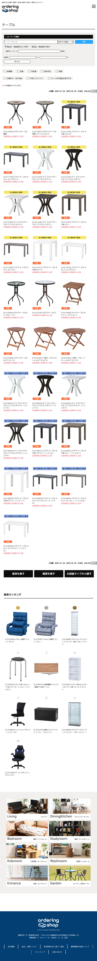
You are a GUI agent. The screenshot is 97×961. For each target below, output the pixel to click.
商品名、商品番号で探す (40, 47)
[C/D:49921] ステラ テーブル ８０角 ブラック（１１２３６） (44, 452)
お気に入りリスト (36, 78)
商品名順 (87, 91)
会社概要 (11, 946)
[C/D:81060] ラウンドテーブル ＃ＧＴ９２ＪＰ (15, 359)
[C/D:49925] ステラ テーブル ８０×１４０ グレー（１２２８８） (73, 499)
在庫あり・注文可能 (14, 78)
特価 (60, 71)
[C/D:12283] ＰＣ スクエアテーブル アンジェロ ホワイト (15, 223)
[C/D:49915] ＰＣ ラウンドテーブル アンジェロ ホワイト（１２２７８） (15, 405)
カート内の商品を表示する (61, 78)
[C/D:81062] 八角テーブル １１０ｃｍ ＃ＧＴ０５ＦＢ (73, 359)
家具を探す (18, 573)
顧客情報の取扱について (80, 946)
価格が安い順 (60, 91)
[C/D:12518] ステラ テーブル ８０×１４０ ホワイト (73, 268)
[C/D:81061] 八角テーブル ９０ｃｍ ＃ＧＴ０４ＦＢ (44, 359)
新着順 (80, 91)
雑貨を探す (48, 573)
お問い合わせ (57, 952)
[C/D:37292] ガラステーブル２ (44, 312)
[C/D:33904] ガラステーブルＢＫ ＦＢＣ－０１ (15, 313)
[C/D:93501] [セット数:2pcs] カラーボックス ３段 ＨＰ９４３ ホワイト (74, 686)
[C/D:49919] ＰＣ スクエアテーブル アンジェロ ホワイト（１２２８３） (73, 405)
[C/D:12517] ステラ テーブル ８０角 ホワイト (44, 268)
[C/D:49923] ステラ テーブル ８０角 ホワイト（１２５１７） (15, 499)
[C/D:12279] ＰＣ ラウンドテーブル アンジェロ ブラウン (73, 178)
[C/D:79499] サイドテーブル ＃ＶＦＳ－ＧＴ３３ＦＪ (73, 313)
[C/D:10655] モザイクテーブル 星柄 (15, 132)
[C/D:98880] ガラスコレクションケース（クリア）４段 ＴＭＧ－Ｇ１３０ (74, 641)
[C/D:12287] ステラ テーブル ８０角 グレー (73, 223)
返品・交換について (29, 946)
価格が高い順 (71, 91)
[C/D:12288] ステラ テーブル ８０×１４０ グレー (15, 268)
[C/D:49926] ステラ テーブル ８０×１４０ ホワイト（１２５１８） (15, 548)
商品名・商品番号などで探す (17, 47)
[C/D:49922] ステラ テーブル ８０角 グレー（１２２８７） (73, 452)
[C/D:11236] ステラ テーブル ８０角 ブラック (73, 132)
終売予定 (47, 71)
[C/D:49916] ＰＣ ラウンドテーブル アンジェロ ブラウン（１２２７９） (44, 405)
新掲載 (9, 71)
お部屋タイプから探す (79, 573)
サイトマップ (40, 952)
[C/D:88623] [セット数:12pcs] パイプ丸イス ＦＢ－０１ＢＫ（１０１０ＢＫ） (17, 686)
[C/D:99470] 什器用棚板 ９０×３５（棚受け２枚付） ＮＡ (46, 685)
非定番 (33, 71)
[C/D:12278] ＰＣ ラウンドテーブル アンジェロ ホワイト (44, 178)
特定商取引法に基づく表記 (54, 946)
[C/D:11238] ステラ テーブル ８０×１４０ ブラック (15, 178)
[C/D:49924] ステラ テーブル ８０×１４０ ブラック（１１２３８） (44, 500)
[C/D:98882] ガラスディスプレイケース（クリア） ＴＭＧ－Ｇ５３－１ (74, 731)
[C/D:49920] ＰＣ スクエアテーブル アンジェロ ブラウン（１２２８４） (15, 453)
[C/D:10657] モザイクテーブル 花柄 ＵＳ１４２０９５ (44, 132)
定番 (21, 71)
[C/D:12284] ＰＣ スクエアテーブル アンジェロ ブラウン (44, 223)
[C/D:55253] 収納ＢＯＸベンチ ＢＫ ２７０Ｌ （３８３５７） (45, 731)
